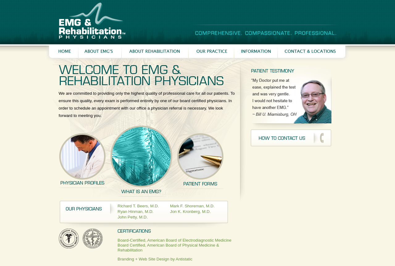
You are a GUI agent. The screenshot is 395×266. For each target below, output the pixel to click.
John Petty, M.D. (133, 217)
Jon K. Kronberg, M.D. (190, 211)
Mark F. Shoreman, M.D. (192, 206)
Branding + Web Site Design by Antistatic (155, 259)
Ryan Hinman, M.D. (135, 211)
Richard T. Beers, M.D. (138, 206)
